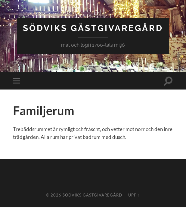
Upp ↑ (134, 195)
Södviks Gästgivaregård (93, 28)
